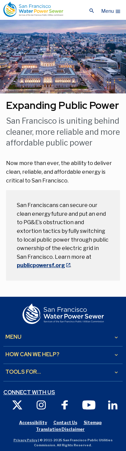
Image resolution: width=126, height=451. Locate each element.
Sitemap (93, 422)
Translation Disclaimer (60, 429)
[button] (111, 9)
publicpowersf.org (41, 265)
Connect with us (29, 392)
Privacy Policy (25, 440)
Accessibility (33, 422)
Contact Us (65, 422)
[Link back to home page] (33, 9)
